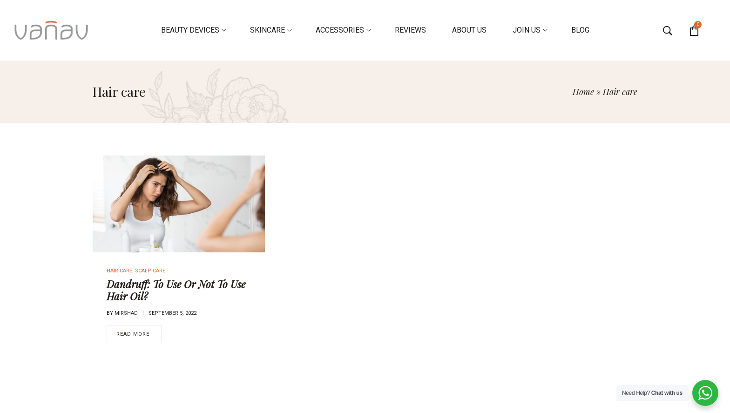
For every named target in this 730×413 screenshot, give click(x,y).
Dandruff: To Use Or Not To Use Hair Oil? (176, 290)
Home (583, 91)
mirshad (126, 313)
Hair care (119, 271)
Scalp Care (150, 271)
